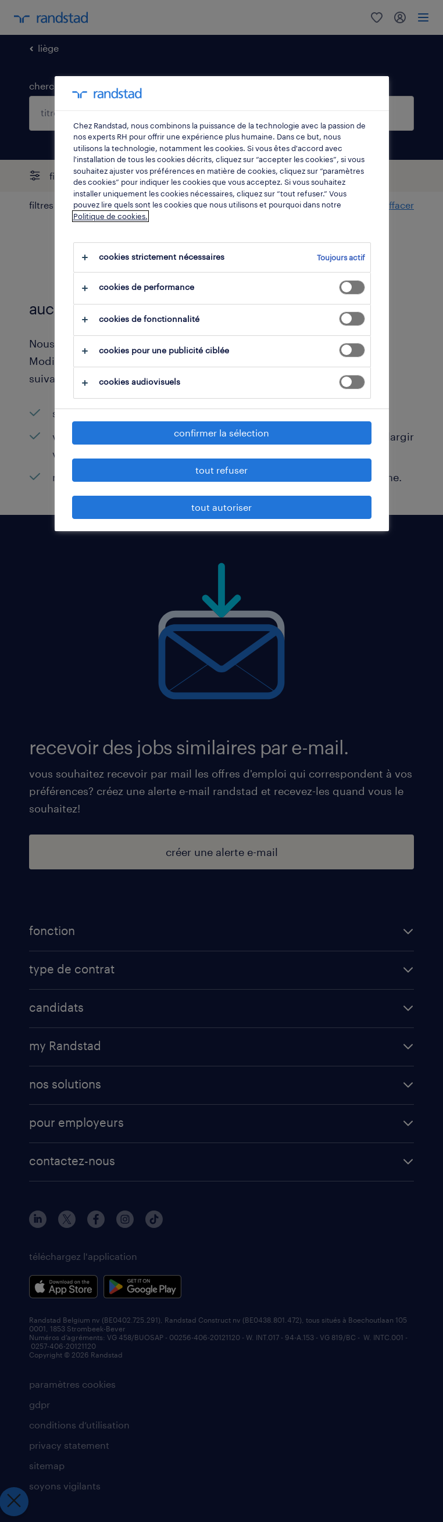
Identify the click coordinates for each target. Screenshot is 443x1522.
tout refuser (221, 469)
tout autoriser (221, 507)
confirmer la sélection (221, 432)
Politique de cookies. (110, 216)
